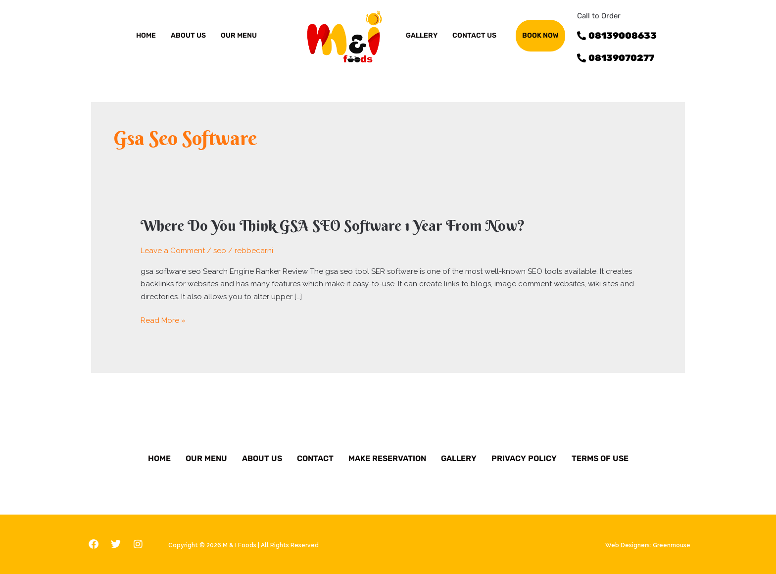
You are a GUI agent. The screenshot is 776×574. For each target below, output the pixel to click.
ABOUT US (188, 35)
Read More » (163, 320)
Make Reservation (387, 458)
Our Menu (206, 458)
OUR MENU (239, 35)
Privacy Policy (524, 458)
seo (219, 250)
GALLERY (421, 35)
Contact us (474, 35)
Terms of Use (600, 458)
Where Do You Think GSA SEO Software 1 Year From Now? (333, 225)
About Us (262, 458)
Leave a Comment (173, 250)
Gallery (459, 458)
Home (146, 35)
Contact (315, 458)
